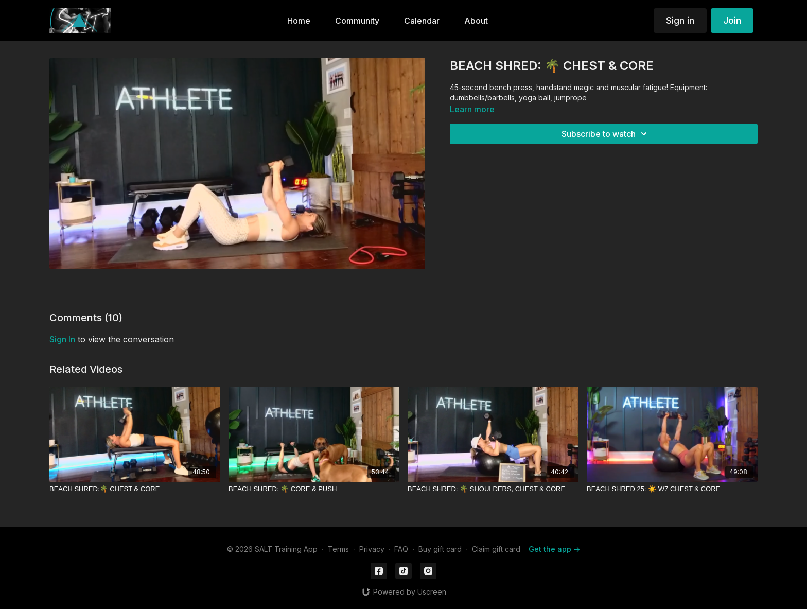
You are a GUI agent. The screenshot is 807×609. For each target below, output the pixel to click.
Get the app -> (554, 549)
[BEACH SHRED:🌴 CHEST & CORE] (134, 489)
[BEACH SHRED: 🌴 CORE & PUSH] (314, 489)
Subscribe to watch (606, 134)
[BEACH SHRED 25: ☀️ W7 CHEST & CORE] (672, 489)
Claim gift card (496, 549)
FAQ (401, 549)
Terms (338, 549)
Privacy (371, 549)
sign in (62, 339)
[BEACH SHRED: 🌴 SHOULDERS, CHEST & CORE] (493, 489)
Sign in (680, 20)
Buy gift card (440, 549)
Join (732, 20)
